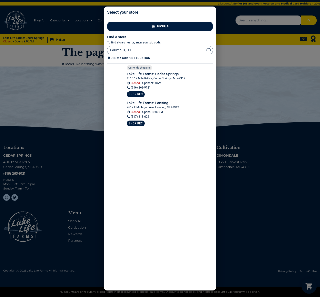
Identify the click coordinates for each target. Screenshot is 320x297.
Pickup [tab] (160, 26)
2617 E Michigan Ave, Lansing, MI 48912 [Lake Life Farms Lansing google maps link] (153, 107)
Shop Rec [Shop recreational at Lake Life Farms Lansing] (135, 123)
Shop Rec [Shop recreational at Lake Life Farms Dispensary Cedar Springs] (135, 94)
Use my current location (128, 58)
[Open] (208, 50)
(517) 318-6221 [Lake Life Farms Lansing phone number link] (139, 117)
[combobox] (156, 50)
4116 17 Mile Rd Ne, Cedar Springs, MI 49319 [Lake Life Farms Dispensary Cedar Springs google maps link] (156, 78)
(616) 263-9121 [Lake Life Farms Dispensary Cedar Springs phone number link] (139, 87)
